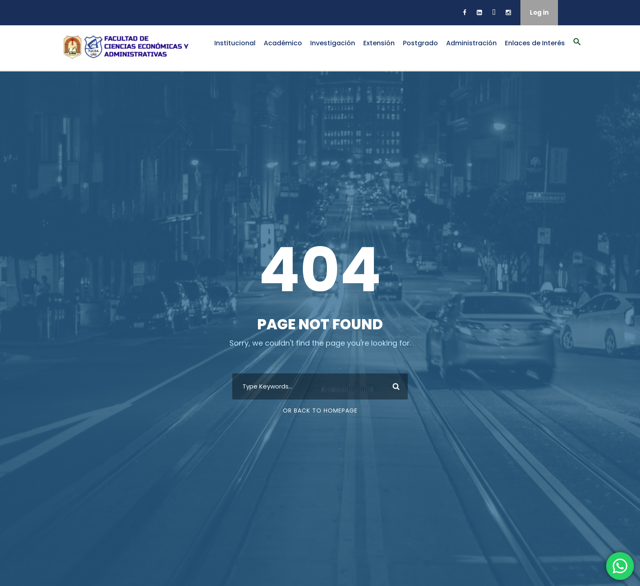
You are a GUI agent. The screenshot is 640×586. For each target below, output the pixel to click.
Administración (471, 43)
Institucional (235, 43)
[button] (577, 46)
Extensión (379, 43)
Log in (539, 12)
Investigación (332, 43)
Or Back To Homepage (320, 410)
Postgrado (420, 43)
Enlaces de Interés (535, 43)
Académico (283, 43)
